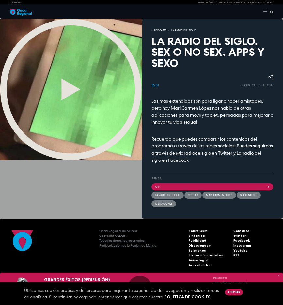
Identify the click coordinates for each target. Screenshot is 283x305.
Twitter (239, 236)
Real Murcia (239, 2)
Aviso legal (198, 260)
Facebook (241, 240)
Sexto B (193, 195)
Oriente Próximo (206, 2)
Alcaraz (268, 2)
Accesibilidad (200, 265)
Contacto (241, 231)
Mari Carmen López (219, 195)
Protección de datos (206, 255)
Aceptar (234, 292)
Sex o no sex (248, 195)
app (212, 186)
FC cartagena (254, 2)
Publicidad (197, 240)
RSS (236, 255)
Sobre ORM (198, 231)
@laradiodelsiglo (193, 153)
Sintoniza (197, 236)
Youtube (240, 250)
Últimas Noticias (224, 2)
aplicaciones (163, 203)
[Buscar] (270, 12)
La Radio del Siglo (183, 30)
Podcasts (160, 30)
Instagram (242, 245)
